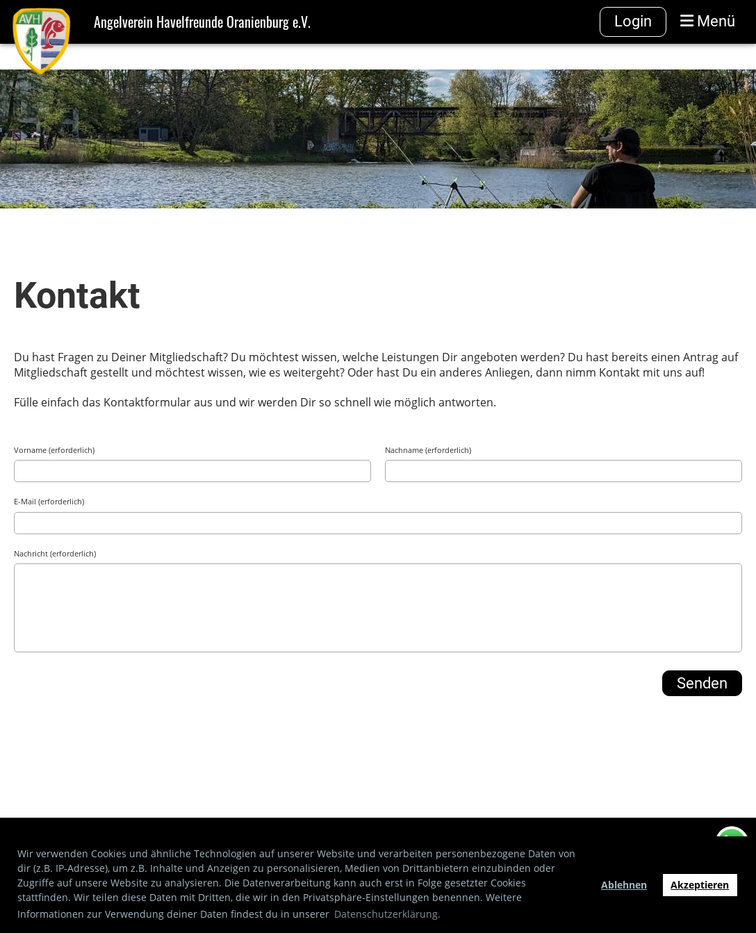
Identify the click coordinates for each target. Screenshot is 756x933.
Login (633, 21)
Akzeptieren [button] (700, 884)
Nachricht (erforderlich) (55, 553)
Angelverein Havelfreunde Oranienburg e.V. (202, 21)
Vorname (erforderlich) (54, 450)
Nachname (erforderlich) (428, 450)
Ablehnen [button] (624, 884)
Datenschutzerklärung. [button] (387, 913)
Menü (707, 21)
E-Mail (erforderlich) (49, 501)
